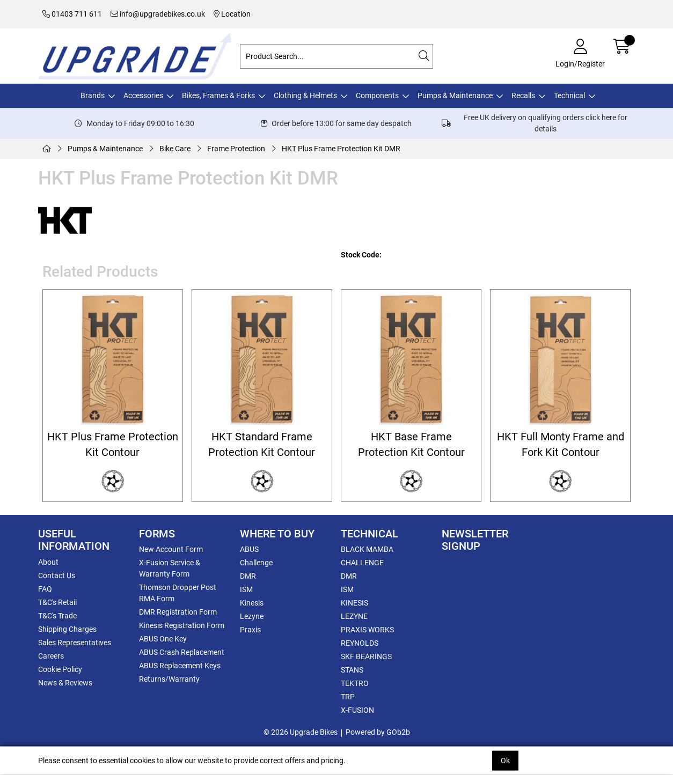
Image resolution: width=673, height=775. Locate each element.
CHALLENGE (362, 562)
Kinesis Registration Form (181, 625)
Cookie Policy (60, 669)
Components (377, 95)
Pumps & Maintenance (455, 95)
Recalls (523, 95)
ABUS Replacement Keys (180, 665)
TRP (348, 696)
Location (232, 14)
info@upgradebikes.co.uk (158, 14)
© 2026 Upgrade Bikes (301, 732)
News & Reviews (65, 682)
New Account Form (171, 549)
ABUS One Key (163, 638)
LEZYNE (354, 616)
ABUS (249, 549)
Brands (93, 95)
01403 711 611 (72, 14)
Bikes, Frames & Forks (218, 95)
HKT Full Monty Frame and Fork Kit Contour (560, 445)
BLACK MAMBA (367, 549)
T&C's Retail (57, 602)
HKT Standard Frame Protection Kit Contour (261, 445)
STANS (352, 670)
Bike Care (175, 148)
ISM (246, 589)
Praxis (250, 629)
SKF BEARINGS (366, 656)
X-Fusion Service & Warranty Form (169, 568)
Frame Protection (236, 148)
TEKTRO (355, 683)
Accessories (143, 95)
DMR (248, 576)
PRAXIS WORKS (367, 629)
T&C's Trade (57, 615)
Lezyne (252, 616)
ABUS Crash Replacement (181, 652)
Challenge (256, 562)
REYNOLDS (359, 643)
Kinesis (252, 603)
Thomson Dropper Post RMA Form (177, 593)
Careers (51, 656)
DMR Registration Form (178, 612)
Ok (505, 760)
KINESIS (354, 603)
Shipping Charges (67, 629)
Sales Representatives (74, 642)
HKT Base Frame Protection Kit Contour (411, 445)
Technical (569, 95)
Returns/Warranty (169, 679)
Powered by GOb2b (378, 732)
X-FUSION (357, 710)
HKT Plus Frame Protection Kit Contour (112, 445)
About (48, 562)
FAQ (45, 589)
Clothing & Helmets (305, 95)
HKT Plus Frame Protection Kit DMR (341, 148)
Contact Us (56, 575)
